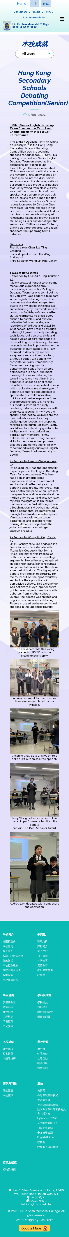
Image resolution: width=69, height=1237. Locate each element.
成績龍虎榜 (9, 1058)
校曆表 (41, 974)
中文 (34, 4)
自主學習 (42, 955)
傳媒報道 (8, 1090)
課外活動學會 (45, 1011)
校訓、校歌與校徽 (13, 955)
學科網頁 (42, 1002)
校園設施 (8, 974)
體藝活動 (42, 1067)
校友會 (41, 1142)
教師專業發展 (45, 970)
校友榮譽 (8, 1053)
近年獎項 (8, 1048)
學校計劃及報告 (12, 970)
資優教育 (42, 965)
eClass (36, 11)
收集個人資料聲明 (47, 1146)
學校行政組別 (10, 965)
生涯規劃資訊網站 (47, 1104)
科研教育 (42, 960)
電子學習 (42, 951)
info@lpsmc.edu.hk (38, 1204)
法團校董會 (9, 941)
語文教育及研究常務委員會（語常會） (51, 1111)
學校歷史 (8, 946)
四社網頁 (42, 1007)
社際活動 (42, 1058)
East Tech (46, 1220)
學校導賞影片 (10, 979)
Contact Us (20, 11)
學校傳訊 (8, 1095)
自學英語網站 (45, 1127)
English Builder (46, 1137)
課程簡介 (42, 946)
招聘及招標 (9, 1169)
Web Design (25, 1220)
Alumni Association (34, 17)
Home (21, 3)
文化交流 (8, 1026)
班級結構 (42, 941)
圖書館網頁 (43, 1016)
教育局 (41, 1090)
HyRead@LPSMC (47, 1118)
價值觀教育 (9, 1002)
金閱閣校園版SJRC (47, 1123)
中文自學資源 (45, 1132)
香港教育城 (43, 1100)
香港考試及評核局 (47, 1095)
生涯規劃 (8, 1016)
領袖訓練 (8, 1007)
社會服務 (8, 1011)
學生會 (41, 1048)
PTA (48, 11)
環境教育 (8, 1021)
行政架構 (8, 960)
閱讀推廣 (42, 1063)
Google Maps (34, 1228)
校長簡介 (8, 951)
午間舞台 (42, 1053)
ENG (46, 4)
